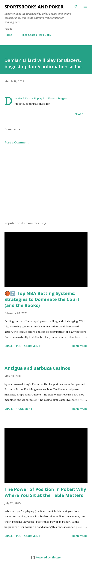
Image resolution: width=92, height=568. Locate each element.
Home (8, 35)
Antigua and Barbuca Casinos (37, 368)
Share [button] (79, 114)
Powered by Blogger (46, 557)
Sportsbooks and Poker (34, 7)
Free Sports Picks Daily (36, 35)
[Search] (76, 7)
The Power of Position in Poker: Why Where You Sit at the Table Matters (45, 492)
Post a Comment (16, 142)
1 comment (24, 408)
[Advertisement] (46, 183)
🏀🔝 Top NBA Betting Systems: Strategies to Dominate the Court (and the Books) (41, 299)
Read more (80, 346)
